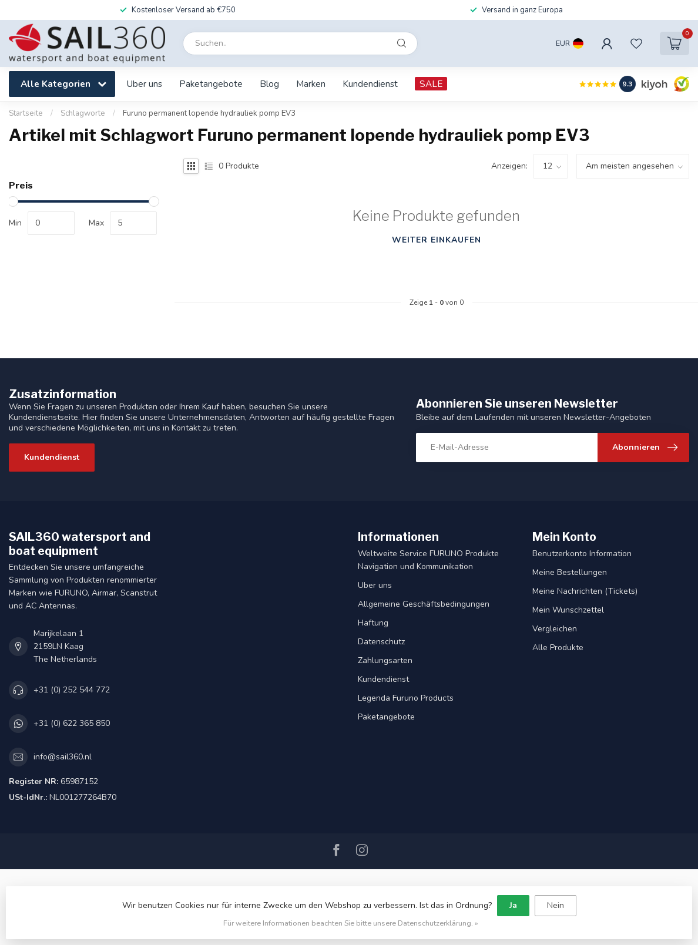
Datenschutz (381, 641)
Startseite (26, 113)
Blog (269, 84)
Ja (513, 905)
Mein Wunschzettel (568, 610)
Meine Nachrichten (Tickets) (584, 591)
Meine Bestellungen (569, 572)
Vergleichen (554, 628)
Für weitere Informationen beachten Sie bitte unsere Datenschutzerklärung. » (350, 923)
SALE (431, 84)
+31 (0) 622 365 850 (71, 723)
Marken (310, 84)
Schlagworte (83, 113)
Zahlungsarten (385, 660)
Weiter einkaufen (436, 240)
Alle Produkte (557, 647)
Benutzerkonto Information (582, 553)
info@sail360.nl (62, 756)
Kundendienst (370, 84)
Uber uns (144, 84)
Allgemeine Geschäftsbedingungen (423, 604)
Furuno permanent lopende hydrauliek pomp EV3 (209, 113)
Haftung (373, 622)
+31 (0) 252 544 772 (71, 689)
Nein (555, 905)
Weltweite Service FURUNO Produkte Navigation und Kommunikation (428, 560)
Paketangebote (211, 84)
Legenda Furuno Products (406, 698)
